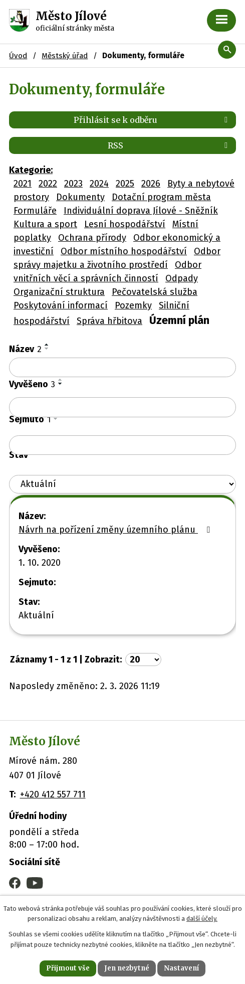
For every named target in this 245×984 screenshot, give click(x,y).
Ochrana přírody (92, 237)
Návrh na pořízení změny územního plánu (116, 529)
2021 (23, 183)
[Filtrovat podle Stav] (122, 484)
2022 (48, 183)
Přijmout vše (68, 968)
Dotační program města (161, 197)
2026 (150, 183)
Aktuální (36, 615)
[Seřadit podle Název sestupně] (47, 349)
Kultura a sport (45, 224)
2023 (73, 183)
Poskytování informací (61, 305)
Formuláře (35, 210)
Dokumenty (80, 197)
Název (25, 349)
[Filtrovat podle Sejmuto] (122, 445)
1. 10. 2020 (40, 562)
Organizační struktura (59, 291)
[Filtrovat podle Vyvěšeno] (122, 407)
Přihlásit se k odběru (152, 120)
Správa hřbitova (109, 320)
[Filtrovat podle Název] (122, 368)
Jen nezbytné (126, 968)
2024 (99, 183)
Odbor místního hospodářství (124, 251)
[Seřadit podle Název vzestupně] (47, 345)
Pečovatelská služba (154, 291)
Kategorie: (31, 170)
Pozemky (133, 305)
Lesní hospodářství (124, 224)
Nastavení (181, 968)
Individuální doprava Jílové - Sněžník (141, 210)
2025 (125, 183)
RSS (169, 145)
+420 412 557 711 (53, 794)
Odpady (181, 278)
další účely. (201, 919)
